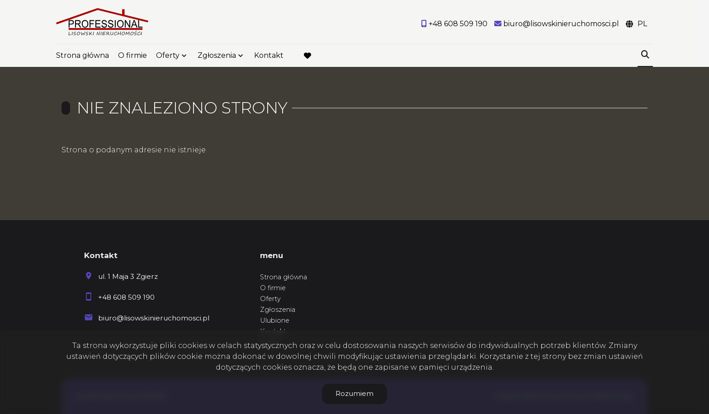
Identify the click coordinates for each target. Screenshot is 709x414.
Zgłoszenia (217, 55)
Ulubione (274, 320)
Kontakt (269, 55)
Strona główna (82, 55)
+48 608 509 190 (126, 297)
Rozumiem (354, 393)
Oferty (168, 55)
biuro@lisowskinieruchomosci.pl (153, 318)
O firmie (132, 55)
